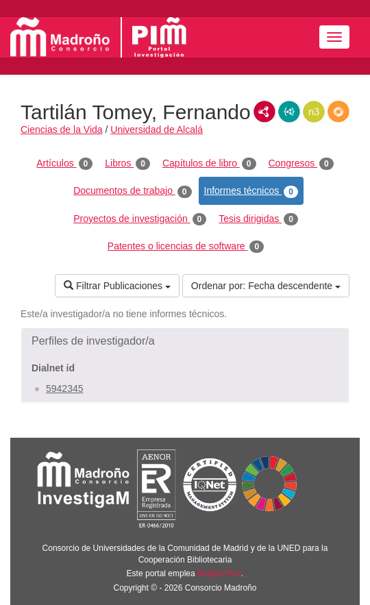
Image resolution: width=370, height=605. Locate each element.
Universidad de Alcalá (156, 129)
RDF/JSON (338, 112)
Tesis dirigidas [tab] (258, 219)
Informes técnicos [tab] (251, 191)
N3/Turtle (314, 112)
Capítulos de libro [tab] (209, 164)
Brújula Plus (219, 573)
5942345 (65, 388)
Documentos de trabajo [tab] (132, 191)
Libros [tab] (127, 164)
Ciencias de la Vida (62, 129)
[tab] (185, 341)
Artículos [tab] (64, 164)
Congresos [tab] (301, 164)
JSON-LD (289, 112)
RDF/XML (264, 112)
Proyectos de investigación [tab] (139, 219)
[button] (185, 341)
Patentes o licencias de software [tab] (186, 246)
